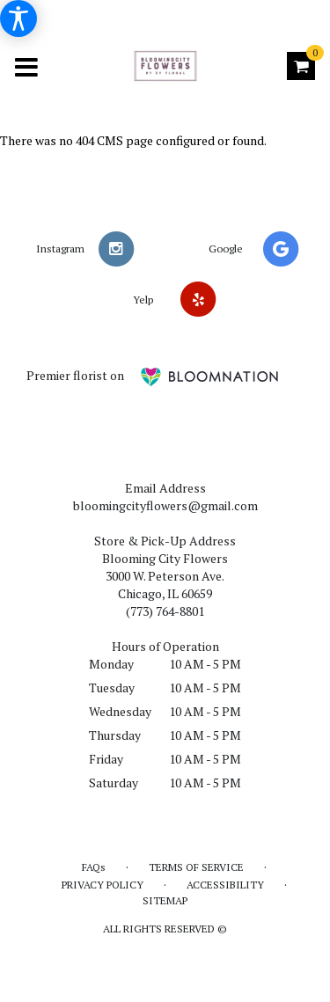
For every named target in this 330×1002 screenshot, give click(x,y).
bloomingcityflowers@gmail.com (165, 505)
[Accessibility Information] (18, 18)
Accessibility (225, 884)
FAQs (94, 867)
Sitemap (165, 900)
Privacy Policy (102, 884)
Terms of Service (196, 867)
